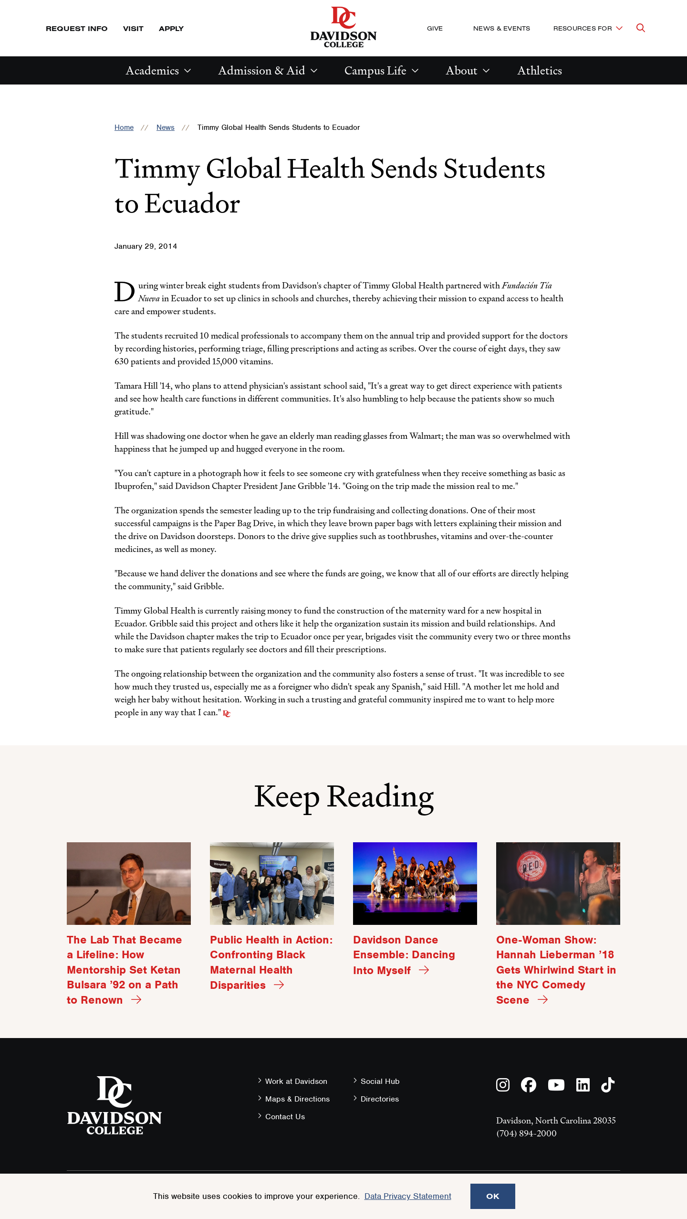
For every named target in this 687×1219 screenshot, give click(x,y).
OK (493, 1196)
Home (124, 127)
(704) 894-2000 (526, 1133)
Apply (171, 28)
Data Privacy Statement (407, 1196)
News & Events (501, 28)
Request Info (77, 28)
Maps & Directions (297, 1099)
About (462, 70)
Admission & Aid (261, 70)
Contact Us (285, 1117)
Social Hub (380, 1081)
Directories (380, 1099)
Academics (152, 70)
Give (435, 28)
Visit (133, 28)
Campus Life (375, 70)
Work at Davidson (296, 1081)
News (165, 127)
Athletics (539, 70)
